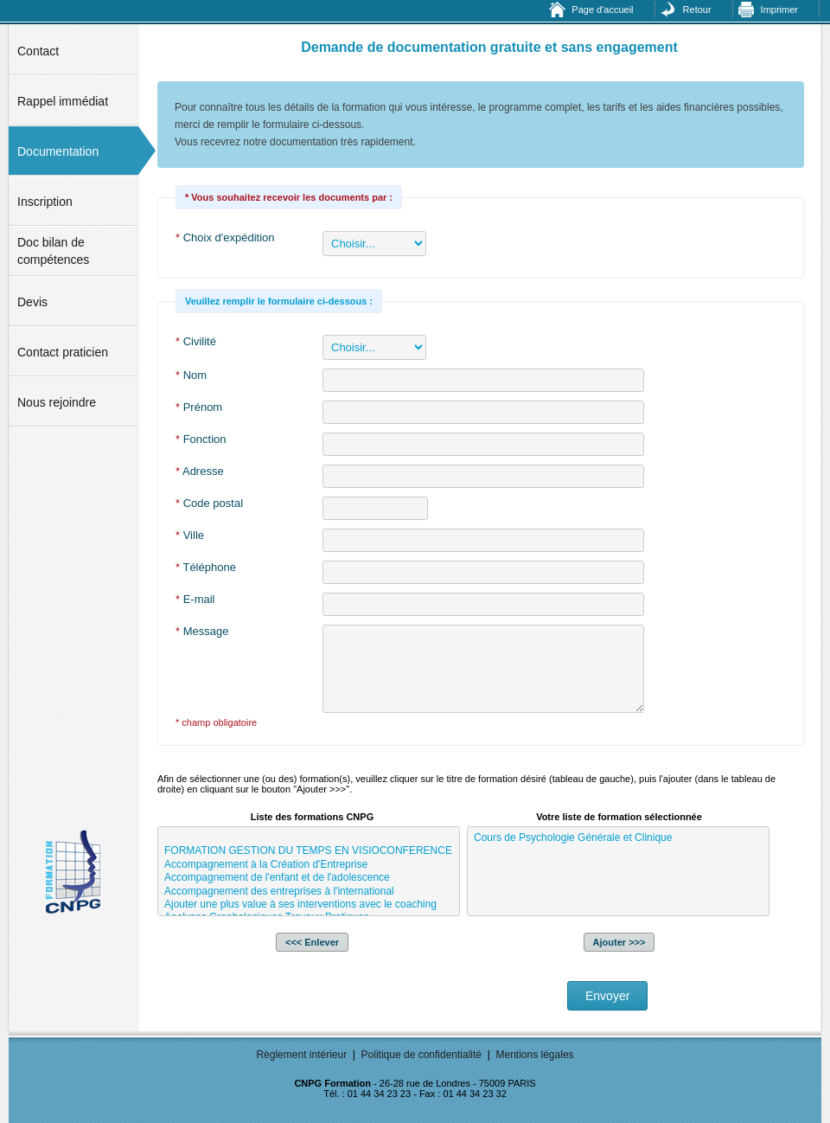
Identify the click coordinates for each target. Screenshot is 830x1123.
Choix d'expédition (225, 237)
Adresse (200, 471)
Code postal (209, 503)
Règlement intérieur (301, 1055)
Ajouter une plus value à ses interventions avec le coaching (309, 904)
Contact (38, 51)
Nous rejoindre (56, 402)
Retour (697, 9)
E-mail (195, 599)
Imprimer (779, 9)
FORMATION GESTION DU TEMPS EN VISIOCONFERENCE (309, 850)
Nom (191, 375)
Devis (32, 302)
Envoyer (607, 996)
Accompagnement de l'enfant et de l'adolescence (309, 877)
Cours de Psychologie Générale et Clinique (618, 837)
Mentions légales (535, 1055)
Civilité (196, 341)
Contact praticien (62, 352)
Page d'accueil (602, 9)
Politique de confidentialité (421, 1055)
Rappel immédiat (62, 101)
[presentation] (288, 997)
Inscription (45, 202)
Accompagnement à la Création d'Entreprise (309, 864)
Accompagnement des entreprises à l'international (309, 891)
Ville (190, 535)
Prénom (199, 407)
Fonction (201, 439)
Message (202, 631)
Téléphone (206, 567)
